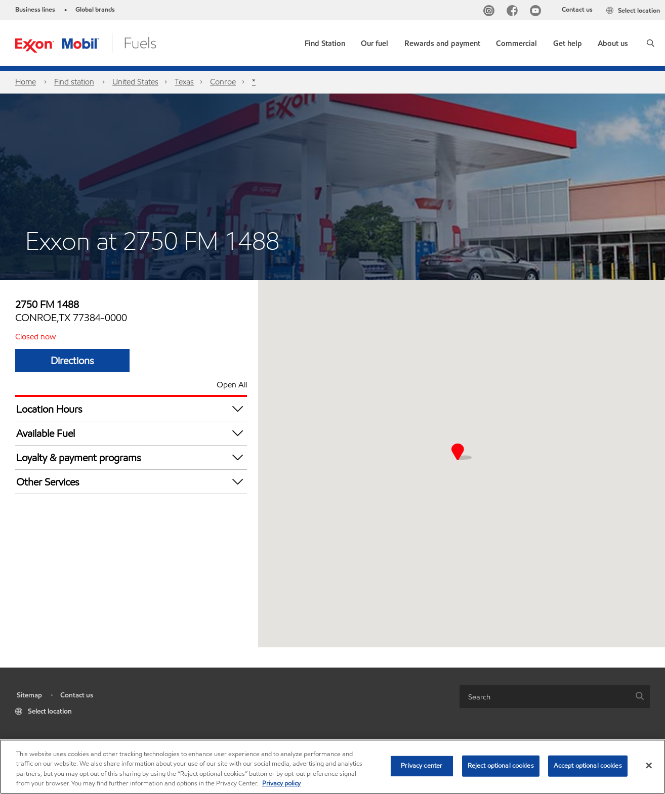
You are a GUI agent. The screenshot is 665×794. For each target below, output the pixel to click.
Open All (232, 384)
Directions (72, 360)
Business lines (35, 9)
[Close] (649, 765)
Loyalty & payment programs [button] (131, 457)
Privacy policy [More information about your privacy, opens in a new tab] (281, 783)
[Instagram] (491, 12)
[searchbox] (545, 696)
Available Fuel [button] (131, 433)
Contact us (577, 9)
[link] (325, 41)
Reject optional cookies (501, 765)
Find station (74, 81)
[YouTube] (537, 12)
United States (135, 81)
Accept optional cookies (588, 765)
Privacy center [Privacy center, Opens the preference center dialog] (421, 765)
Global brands (95, 9)
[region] (332, 766)
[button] (650, 43)
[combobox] (555, 696)
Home (25, 81)
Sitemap (29, 695)
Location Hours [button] (131, 409)
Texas (184, 81)
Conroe (223, 81)
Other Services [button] (131, 482)
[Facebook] (514, 12)
